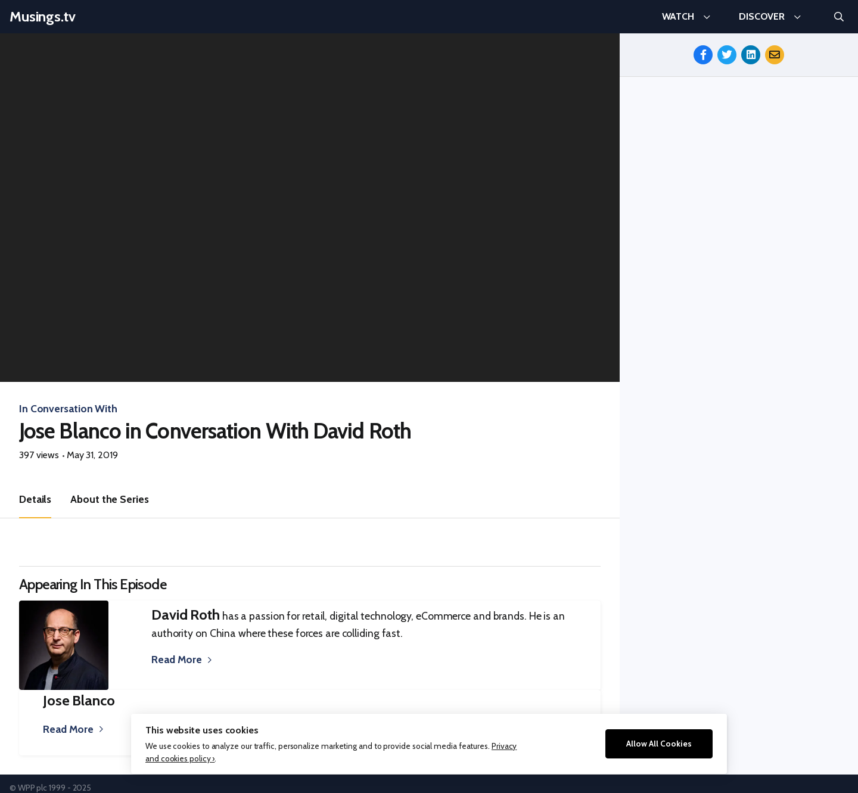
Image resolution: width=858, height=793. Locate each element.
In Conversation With (68, 408)
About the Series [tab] (109, 499)
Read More (176, 659)
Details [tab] (35, 499)
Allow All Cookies (659, 743)
